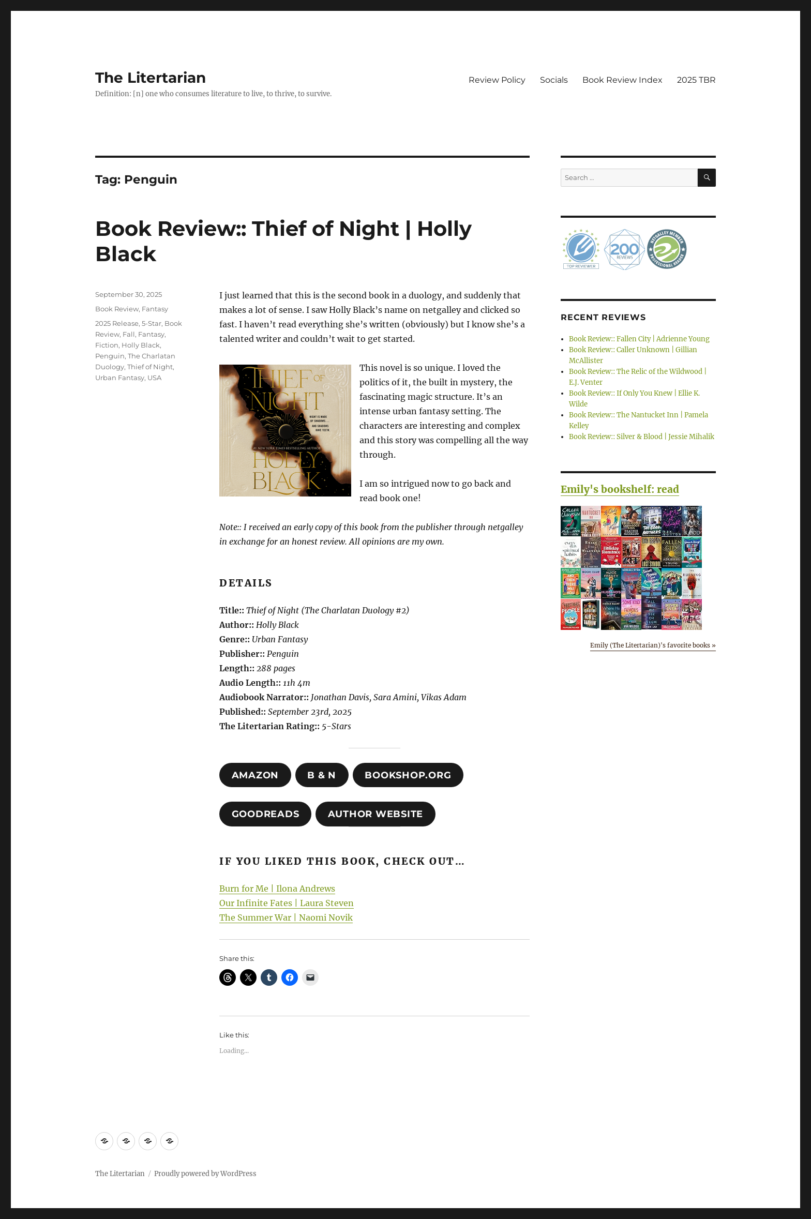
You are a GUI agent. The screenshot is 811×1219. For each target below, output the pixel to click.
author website (376, 814)
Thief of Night (150, 367)
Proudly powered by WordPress (205, 1173)
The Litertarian (150, 77)
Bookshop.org (408, 775)
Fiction (106, 345)
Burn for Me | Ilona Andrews (277, 888)
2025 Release (117, 323)
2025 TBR (696, 80)
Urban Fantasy (119, 377)
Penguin (110, 356)
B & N (321, 775)
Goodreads (265, 814)
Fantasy (155, 309)
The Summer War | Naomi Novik (286, 917)
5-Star (151, 323)
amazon (255, 775)
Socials (554, 80)
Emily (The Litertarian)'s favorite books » (653, 645)
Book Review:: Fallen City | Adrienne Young (639, 339)
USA (154, 377)
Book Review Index (622, 80)
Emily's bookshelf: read (620, 489)
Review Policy (497, 80)
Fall (129, 334)
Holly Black (141, 345)
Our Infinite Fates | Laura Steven (286, 903)
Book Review (117, 309)
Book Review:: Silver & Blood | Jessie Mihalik (641, 436)
